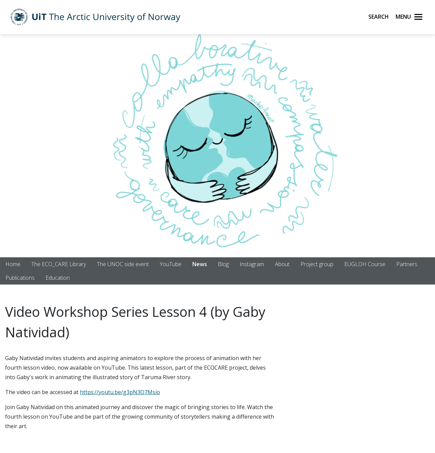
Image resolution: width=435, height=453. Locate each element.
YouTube (170, 264)
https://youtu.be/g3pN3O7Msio (120, 392)
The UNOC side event (123, 264)
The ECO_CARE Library (58, 264)
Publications (20, 277)
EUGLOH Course (364, 264)
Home (12, 264)
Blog (223, 264)
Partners (406, 264)
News (199, 264)
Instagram (252, 264)
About (282, 264)
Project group (316, 264)
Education (58, 277)
